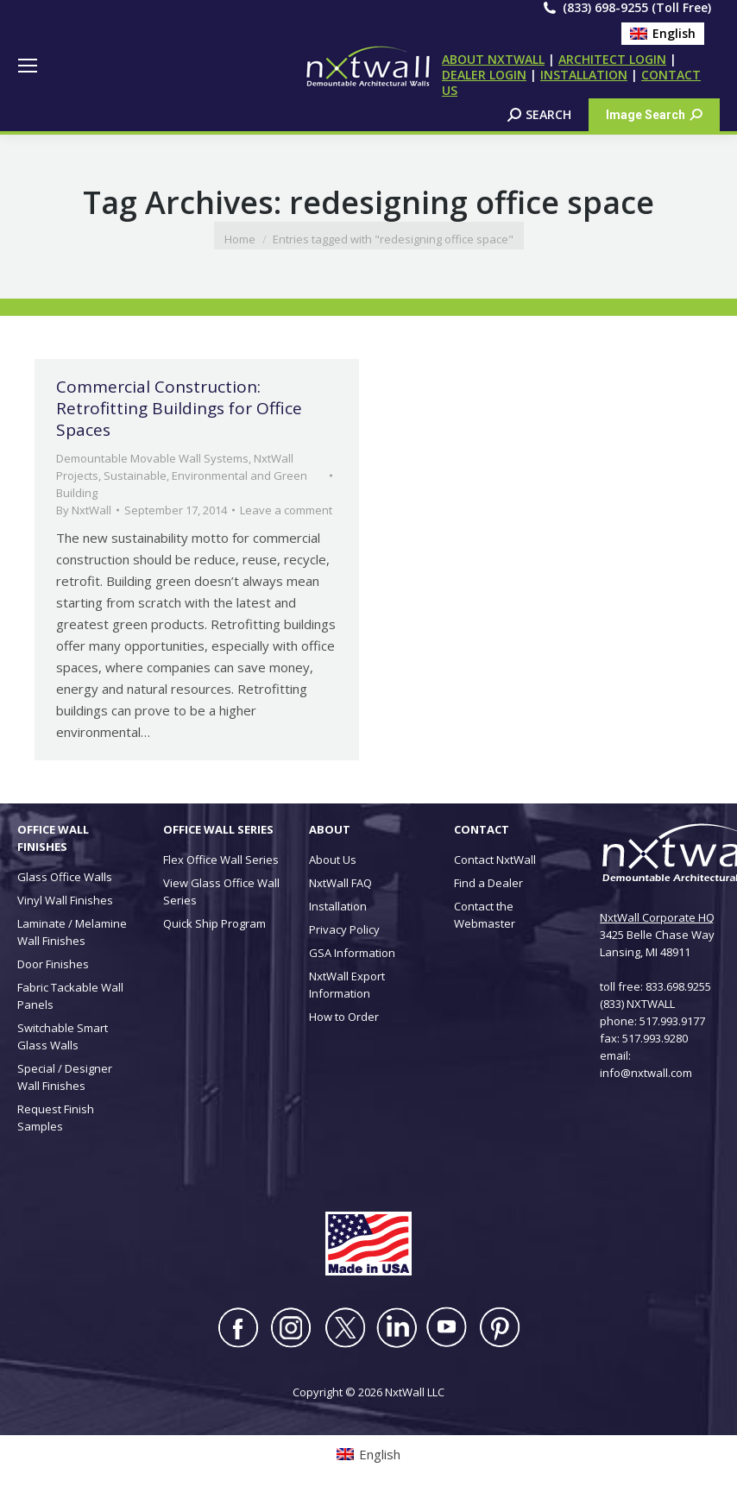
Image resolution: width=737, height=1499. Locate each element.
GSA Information (352, 952)
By (83, 510)
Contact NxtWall (495, 859)
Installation (338, 906)
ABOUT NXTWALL (493, 59)
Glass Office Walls (64, 877)
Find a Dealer (488, 883)
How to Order (344, 1016)
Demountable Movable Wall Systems (152, 458)
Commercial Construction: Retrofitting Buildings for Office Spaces (179, 408)
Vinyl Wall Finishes (65, 900)
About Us (332, 859)
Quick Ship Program (214, 923)
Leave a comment (286, 510)
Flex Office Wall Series (221, 859)
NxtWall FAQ (340, 883)
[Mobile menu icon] (27, 65)
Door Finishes (53, 964)
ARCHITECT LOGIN (612, 59)
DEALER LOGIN (484, 74)
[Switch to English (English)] (662, 33)
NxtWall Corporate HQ (657, 917)
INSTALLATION (583, 74)
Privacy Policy (344, 929)
